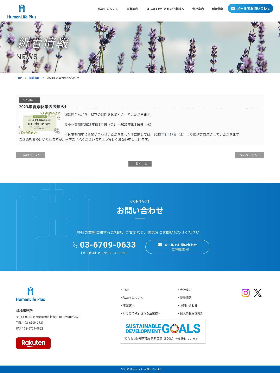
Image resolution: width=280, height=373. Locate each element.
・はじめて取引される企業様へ (140, 313)
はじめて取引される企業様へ (165, 9)
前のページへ (31, 155)
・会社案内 (184, 290)
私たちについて (108, 9)
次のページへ (248, 155)
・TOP (124, 290)
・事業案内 (127, 305)
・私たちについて (131, 297)
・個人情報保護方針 (190, 313)
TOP (19, 77)
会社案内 (198, 9)
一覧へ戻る (140, 164)
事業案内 (132, 9)
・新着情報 (184, 297)
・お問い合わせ (187, 305)
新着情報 (218, 9)
